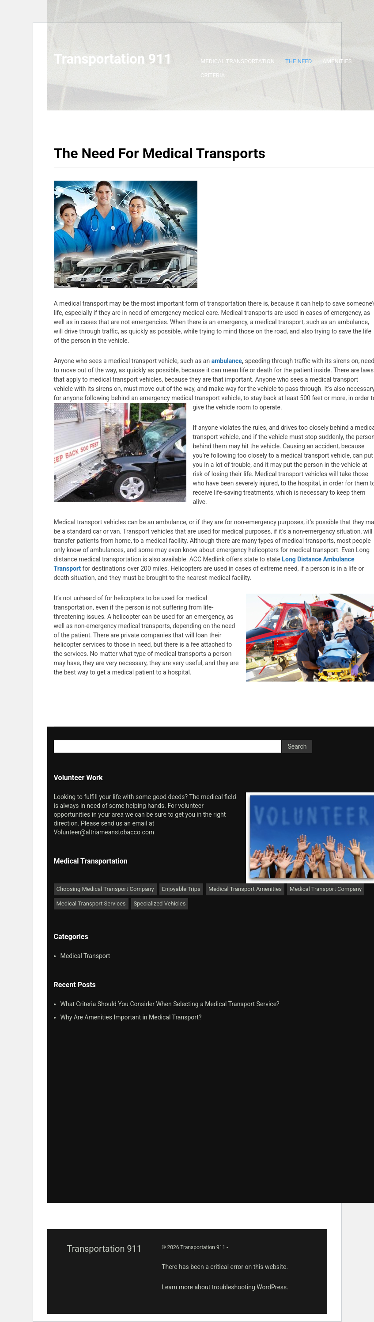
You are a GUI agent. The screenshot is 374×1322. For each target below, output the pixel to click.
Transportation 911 (113, 59)
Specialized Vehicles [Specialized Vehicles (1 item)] (160, 903)
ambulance (227, 360)
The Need (298, 61)
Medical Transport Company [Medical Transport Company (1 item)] (326, 889)
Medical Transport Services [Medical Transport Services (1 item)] (91, 903)
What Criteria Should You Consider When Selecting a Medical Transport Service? (170, 1004)
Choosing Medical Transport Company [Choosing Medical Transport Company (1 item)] (105, 889)
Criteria (212, 75)
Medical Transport (85, 955)
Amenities (336, 61)
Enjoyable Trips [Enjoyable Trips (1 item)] (181, 889)
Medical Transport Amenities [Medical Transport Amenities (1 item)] (245, 889)
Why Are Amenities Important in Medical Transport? (131, 1017)
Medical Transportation (237, 61)
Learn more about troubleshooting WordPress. (225, 1287)
